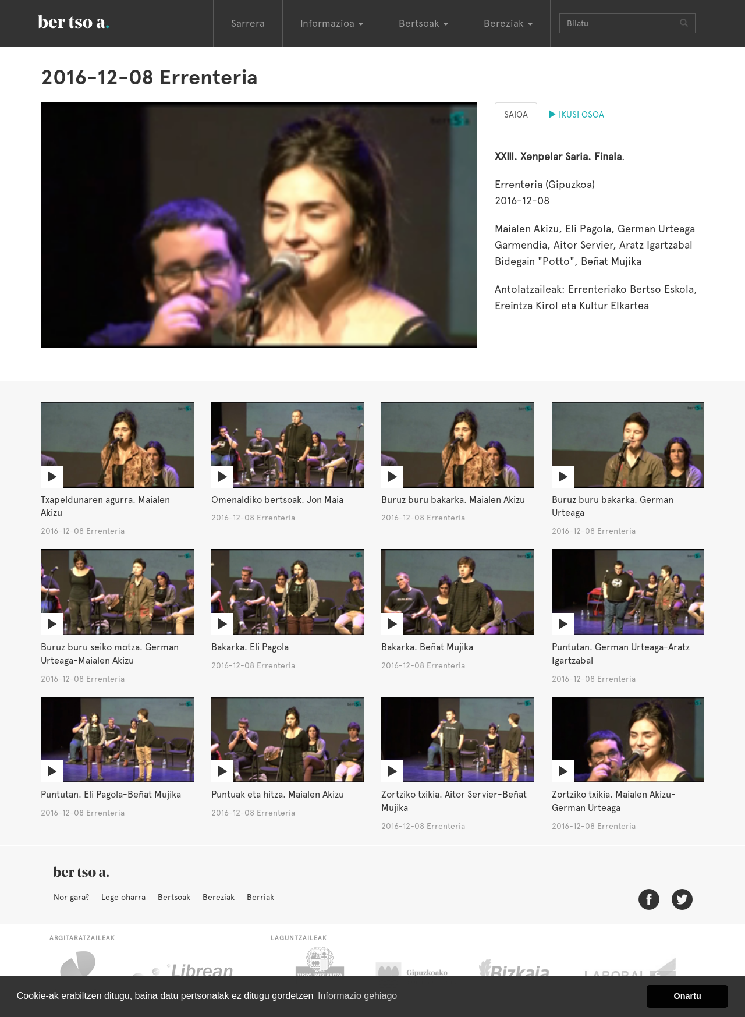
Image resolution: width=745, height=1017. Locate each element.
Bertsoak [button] (423, 23)
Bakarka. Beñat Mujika (427, 647)
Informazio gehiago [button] (357, 996)
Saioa (516, 114)
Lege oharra (123, 897)
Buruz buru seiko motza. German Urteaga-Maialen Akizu (110, 654)
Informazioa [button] (331, 23)
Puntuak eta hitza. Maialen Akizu (277, 794)
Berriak (260, 897)
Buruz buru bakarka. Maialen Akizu (453, 499)
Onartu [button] (687, 996)
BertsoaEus (90, 20)
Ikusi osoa (576, 114)
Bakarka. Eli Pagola (250, 647)
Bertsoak (174, 897)
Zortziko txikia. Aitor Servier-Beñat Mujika (454, 801)
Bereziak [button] (508, 23)
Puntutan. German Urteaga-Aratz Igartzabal (621, 654)
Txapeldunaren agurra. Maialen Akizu (105, 506)
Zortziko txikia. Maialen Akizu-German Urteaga (614, 801)
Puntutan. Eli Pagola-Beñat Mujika (111, 794)
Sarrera (248, 23)
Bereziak (219, 897)
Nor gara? (71, 897)
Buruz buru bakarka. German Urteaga (612, 506)
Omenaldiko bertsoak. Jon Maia (277, 499)
